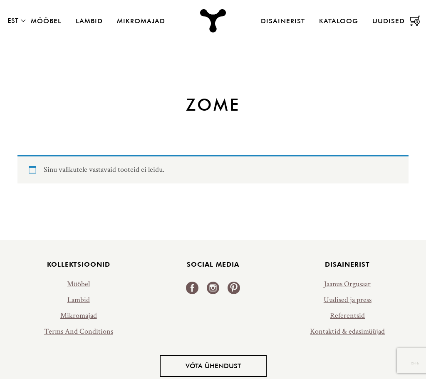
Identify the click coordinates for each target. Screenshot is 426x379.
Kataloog (338, 21)
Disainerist (283, 21)
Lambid (89, 21)
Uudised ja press (348, 300)
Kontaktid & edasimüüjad (347, 331)
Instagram (213, 288)
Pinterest (234, 288)
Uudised (388, 21)
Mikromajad (141, 21)
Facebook (192, 288)
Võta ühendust (213, 366)
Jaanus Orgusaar (347, 284)
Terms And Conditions (78, 331)
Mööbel (46, 21)
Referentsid (347, 315)
